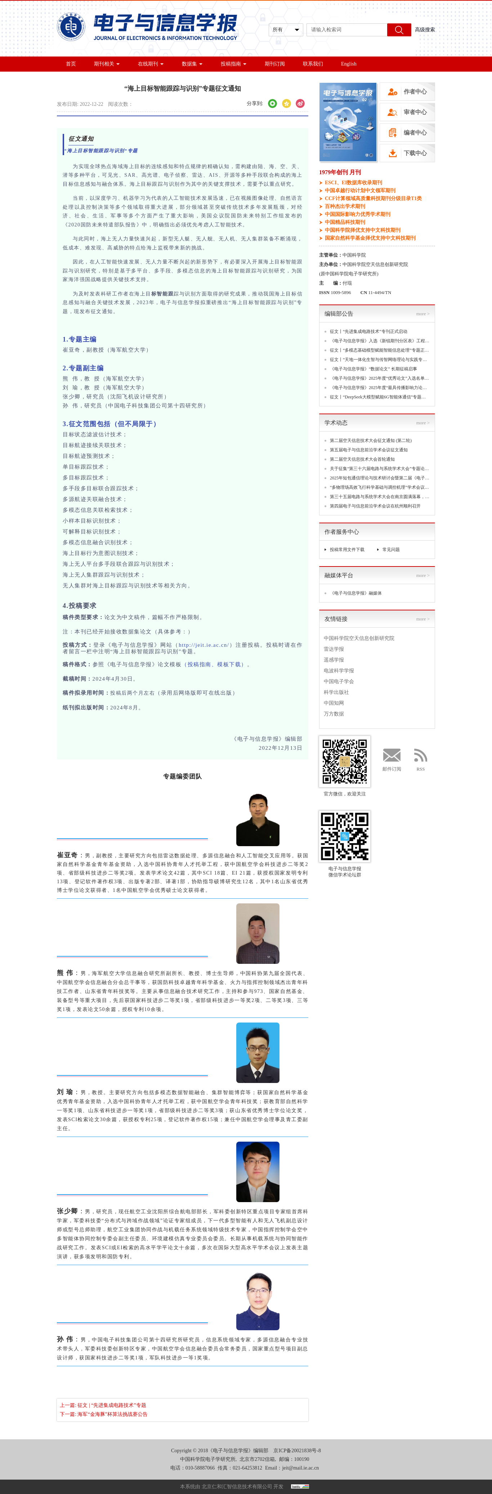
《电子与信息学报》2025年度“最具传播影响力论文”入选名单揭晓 (380, 387)
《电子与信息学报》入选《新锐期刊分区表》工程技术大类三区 (380, 340)
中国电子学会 (339, 681)
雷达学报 (334, 649)
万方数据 (334, 714)
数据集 (192, 64)
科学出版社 (336, 692)
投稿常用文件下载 (347, 549)
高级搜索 (425, 29)
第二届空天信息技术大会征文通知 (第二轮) (371, 440)
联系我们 (313, 64)
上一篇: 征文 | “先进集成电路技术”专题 (103, 1405)
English (349, 64)
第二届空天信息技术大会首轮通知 (362, 459)
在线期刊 (151, 64)
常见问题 (391, 549)
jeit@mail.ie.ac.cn (300, 1468)
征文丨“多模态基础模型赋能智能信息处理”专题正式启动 (380, 350)
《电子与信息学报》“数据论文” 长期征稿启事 (373, 368)
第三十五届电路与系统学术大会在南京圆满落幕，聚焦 (380, 496)
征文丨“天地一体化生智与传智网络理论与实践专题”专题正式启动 (380, 359)
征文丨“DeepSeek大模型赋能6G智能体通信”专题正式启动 (380, 397)
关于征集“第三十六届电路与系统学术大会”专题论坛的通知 (380, 468)
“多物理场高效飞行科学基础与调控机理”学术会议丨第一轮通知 (380, 487)
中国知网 (334, 703)
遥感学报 (334, 660)
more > (423, 313)
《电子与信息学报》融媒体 (356, 593)
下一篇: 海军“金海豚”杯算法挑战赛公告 (104, 1414)
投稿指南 (234, 64)
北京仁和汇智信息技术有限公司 (237, 1486)
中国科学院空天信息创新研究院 (359, 638)
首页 (71, 64)
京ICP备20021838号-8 (297, 1450)
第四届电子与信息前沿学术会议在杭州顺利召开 (375, 506)
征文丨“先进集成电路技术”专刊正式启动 (368, 331)
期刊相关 (107, 64)
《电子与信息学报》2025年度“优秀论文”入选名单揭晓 (380, 378)
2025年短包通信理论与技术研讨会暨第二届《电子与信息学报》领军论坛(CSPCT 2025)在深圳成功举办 (380, 477)
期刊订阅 (275, 64)
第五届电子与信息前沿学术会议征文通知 (369, 449)
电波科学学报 (339, 670)
